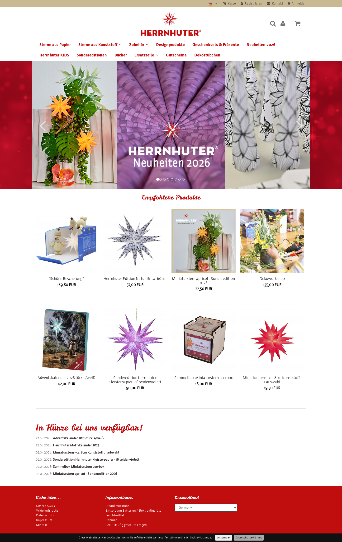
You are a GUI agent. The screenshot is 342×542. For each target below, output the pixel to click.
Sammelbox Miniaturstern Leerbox (203, 377)
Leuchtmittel (115, 515)
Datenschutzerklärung (248, 537)
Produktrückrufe (117, 506)
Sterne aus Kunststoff (100, 44)
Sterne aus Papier (55, 44)
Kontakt (275, 3)
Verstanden (224, 537)
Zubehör (138, 44)
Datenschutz (45, 515)
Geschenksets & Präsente (215, 44)
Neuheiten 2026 (261, 44)
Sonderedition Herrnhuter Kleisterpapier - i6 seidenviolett (135, 379)
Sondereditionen (92, 55)
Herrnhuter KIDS (54, 55)
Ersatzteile (146, 55)
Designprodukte (170, 44)
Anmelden (297, 3)
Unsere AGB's (45, 506)
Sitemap (112, 520)
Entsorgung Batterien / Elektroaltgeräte (133, 510)
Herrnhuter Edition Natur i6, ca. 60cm (135, 278)
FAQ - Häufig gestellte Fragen (126, 525)
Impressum (44, 520)
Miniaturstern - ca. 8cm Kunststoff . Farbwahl (272, 379)
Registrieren (251, 3)
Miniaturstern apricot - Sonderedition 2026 (203, 280)
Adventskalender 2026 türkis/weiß (66, 377)
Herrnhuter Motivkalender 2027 (76, 445)
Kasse (229, 3)
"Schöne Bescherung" (66, 278)
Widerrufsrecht (47, 510)
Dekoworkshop (272, 278)
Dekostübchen (207, 55)
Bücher (120, 55)
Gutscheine (176, 55)
